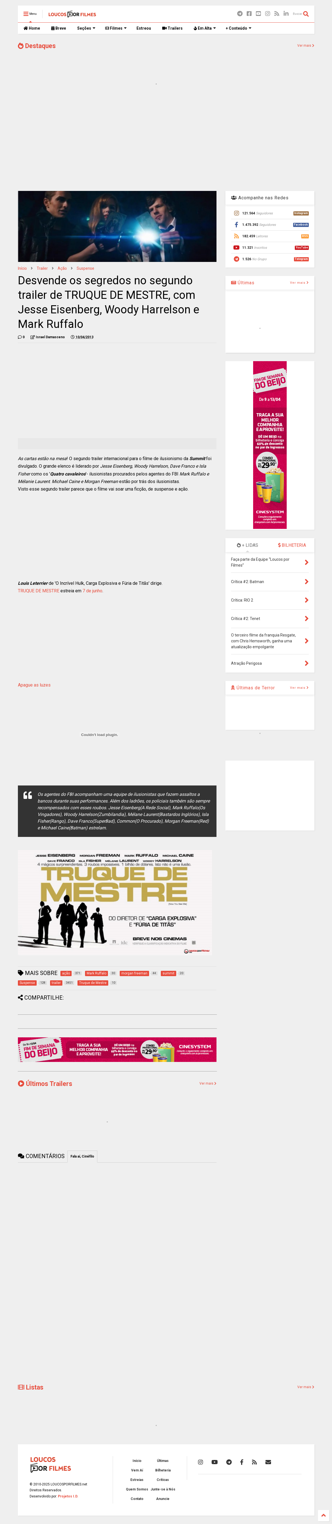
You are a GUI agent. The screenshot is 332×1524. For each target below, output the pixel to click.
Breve (58, 28)
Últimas (243, 282)
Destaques (37, 46)
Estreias (136, 1480)
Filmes (116, 28)
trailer (42, 268)
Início (22, 268)
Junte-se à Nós (162, 1489)
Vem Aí (137, 1470)
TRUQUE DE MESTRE (38, 590)
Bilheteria (163, 1470)
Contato (137, 1499)
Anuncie (162, 1499)
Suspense (85, 268)
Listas (30, 1387)
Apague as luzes (34, 685)
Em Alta (205, 28)
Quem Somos (137, 1489)
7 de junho (91, 590)
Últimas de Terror (253, 687)
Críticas (163, 1480)
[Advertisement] (166, 142)
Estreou (143, 28)
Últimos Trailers (45, 1084)
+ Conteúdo (238, 28)
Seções (86, 28)
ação (62, 268)
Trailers (172, 28)
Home (31, 28)
